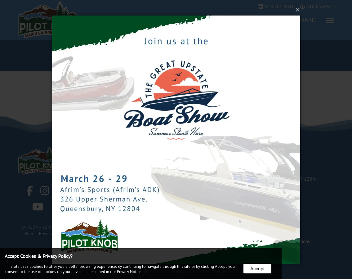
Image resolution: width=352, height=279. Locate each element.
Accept (257, 268)
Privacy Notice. (129, 271)
